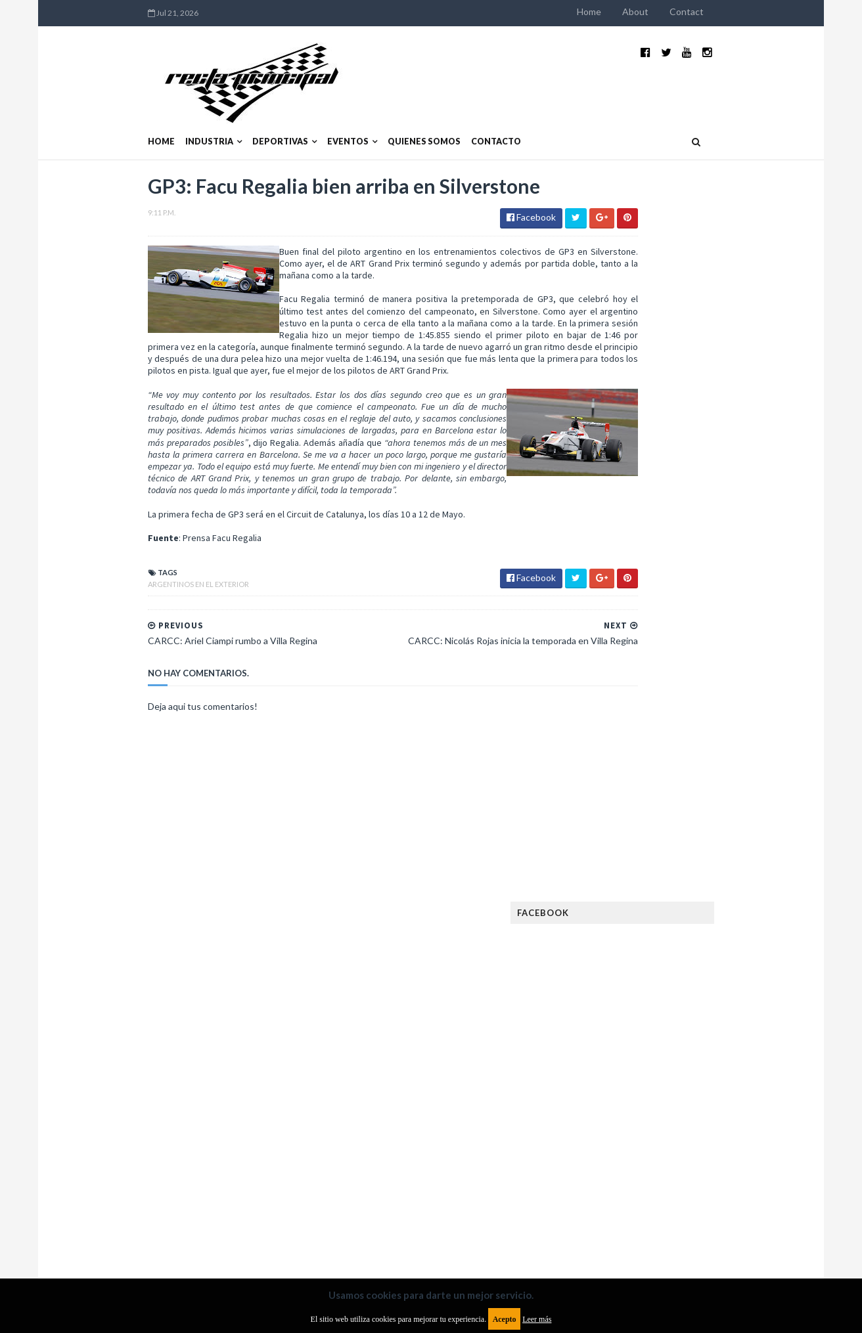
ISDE (681, 1002)
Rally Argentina (724, 1107)
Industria (124, 110)
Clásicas (619, 876)
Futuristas (624, 981)
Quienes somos (339, 110)
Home (674, 11)
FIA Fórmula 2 (696, 939)
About (720, 11)
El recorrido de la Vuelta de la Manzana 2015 (725, 570)
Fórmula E (738, 981)
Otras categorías (639, 1107)
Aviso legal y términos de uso (122, 1226)
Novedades (718, 1086)
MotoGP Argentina (641, 1065)
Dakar (744, 876)
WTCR (652, 1170)
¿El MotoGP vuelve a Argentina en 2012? (709, 636)
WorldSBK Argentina (722, 1170)
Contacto (411, 110)
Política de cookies (597, 1226)
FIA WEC (685, 960)
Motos (710, 1065)
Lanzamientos (714, 1023)
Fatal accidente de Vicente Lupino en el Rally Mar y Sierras (723, 772)
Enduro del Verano (641, 918)
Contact (771, 11)
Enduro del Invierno (703, 897)
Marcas (698, 1044)
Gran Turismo (630, 1002)
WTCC (613, 1170)
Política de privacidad (354, 1226)
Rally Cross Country (644, 1128)
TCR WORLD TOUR (728, 1149)
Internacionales (635, 1023)
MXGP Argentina (635, 1044)
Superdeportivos (737, 1128)
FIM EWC (730, 960)
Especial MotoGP (730, 918)
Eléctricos (624, 897)
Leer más (536, 1319)
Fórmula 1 (681, 981)
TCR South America (640, 1149)
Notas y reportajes (641, 1086)
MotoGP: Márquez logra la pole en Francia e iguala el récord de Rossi (723, 707)
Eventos (263, 110)
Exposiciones (628, 939)
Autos (734, 855)
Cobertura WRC (684, 876)
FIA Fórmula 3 (629, 960)
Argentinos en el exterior (113, 556)
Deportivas (195, 110)
